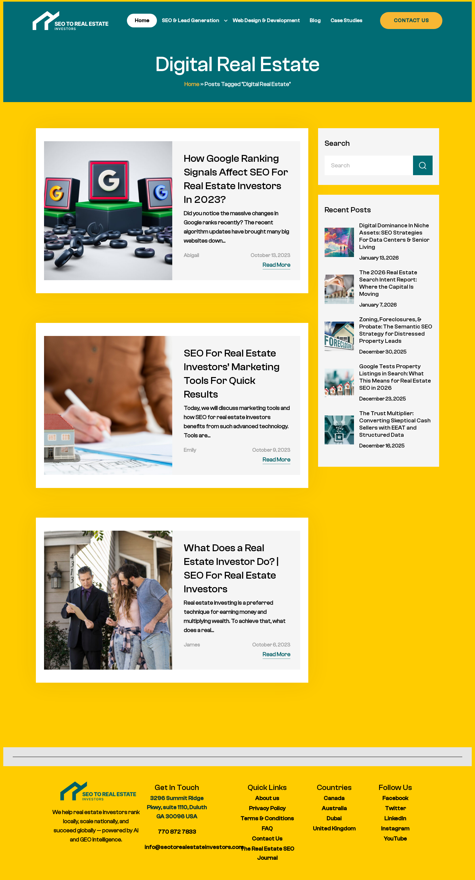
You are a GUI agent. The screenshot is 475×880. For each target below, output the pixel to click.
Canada (334, 798)
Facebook (395, 798)
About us (267, 798)
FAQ (267, 828)
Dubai (334, 818)
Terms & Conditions (267, 818)
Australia (334, 808)
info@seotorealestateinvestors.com (194, 847)
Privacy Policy (267, 808)
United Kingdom (334, 828)
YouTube (395, 838)
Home (191, 84)
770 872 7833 (177, 831)
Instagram (395, 828)
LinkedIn (395, 818)
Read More (276, 265)
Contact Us (267, 838)
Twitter (395, 808)
